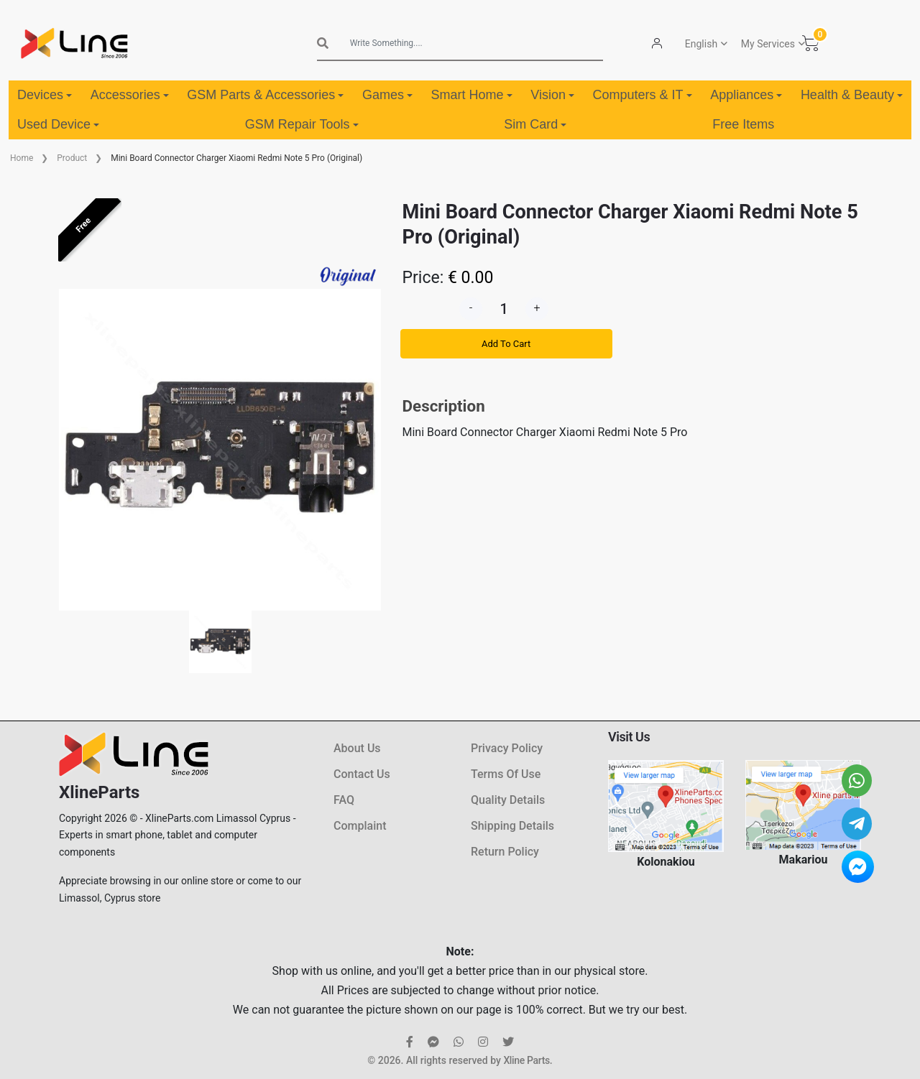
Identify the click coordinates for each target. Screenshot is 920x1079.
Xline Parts (526, 1060)
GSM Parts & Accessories (265, 95)
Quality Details (508, 800)
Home (21, 158)
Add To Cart (506, 343)
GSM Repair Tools (302, 124)
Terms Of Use (505, 774)
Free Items (743, 124)
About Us (357, 748)
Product (72, 158)
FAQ (344, 800)
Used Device (58, 124)
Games (387, 95)
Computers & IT (642, 95)
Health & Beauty (852, 95)
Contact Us (362, 774)
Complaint (360, 826)
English (701, 44)
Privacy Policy (507, 748)
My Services (768, 44)
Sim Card (535, 124)
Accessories (130, 95)
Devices (44, 95)
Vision (552, 95)
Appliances (746, 95)
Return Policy (505, 851)
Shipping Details (512, 826)
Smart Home (471, 95)
